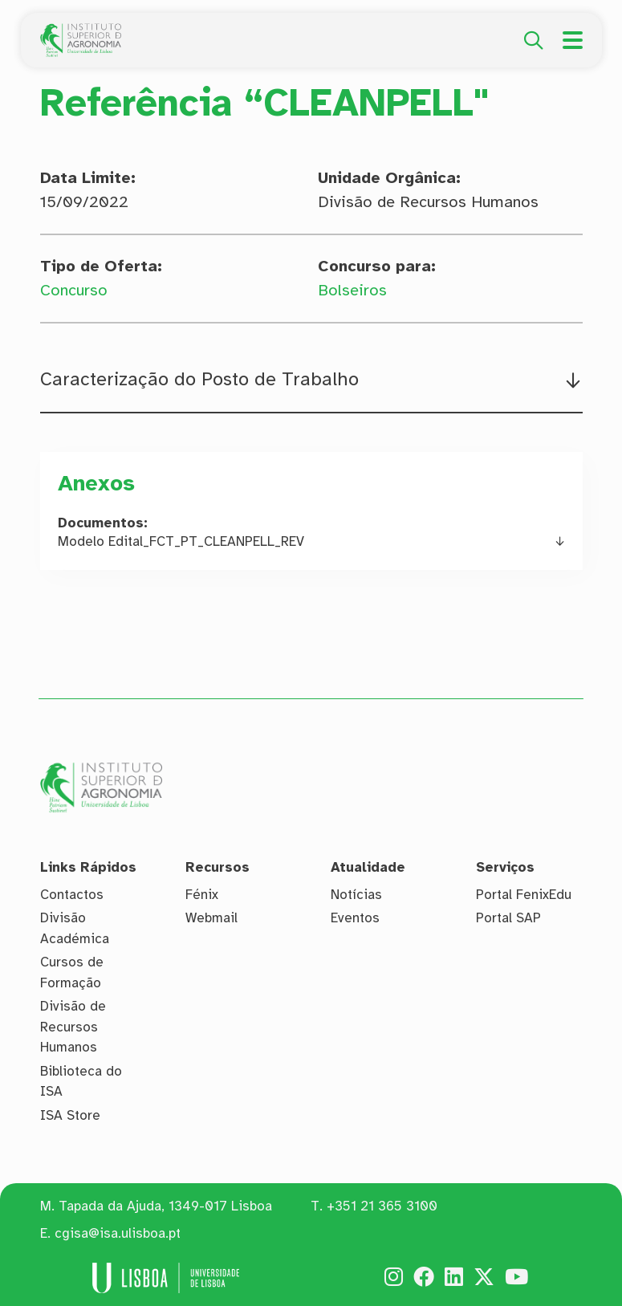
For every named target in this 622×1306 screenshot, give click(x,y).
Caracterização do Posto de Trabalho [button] (199, 379)
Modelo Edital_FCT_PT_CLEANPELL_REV (181, 541)
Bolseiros (352, 290)
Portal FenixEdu (523, 894)
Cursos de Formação (72, 972)
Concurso (74, 290)
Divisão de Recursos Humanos (73, 1027)
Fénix (201, 894)
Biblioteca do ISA (81, 1082)
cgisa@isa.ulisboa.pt (118, 1233)
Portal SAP (508, 917)
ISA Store (70, 1115)
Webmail (211, 917)
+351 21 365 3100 (382, 1206)
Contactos (72, 894)
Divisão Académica (74, 928)
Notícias (356, 894)
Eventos (355, 917)
